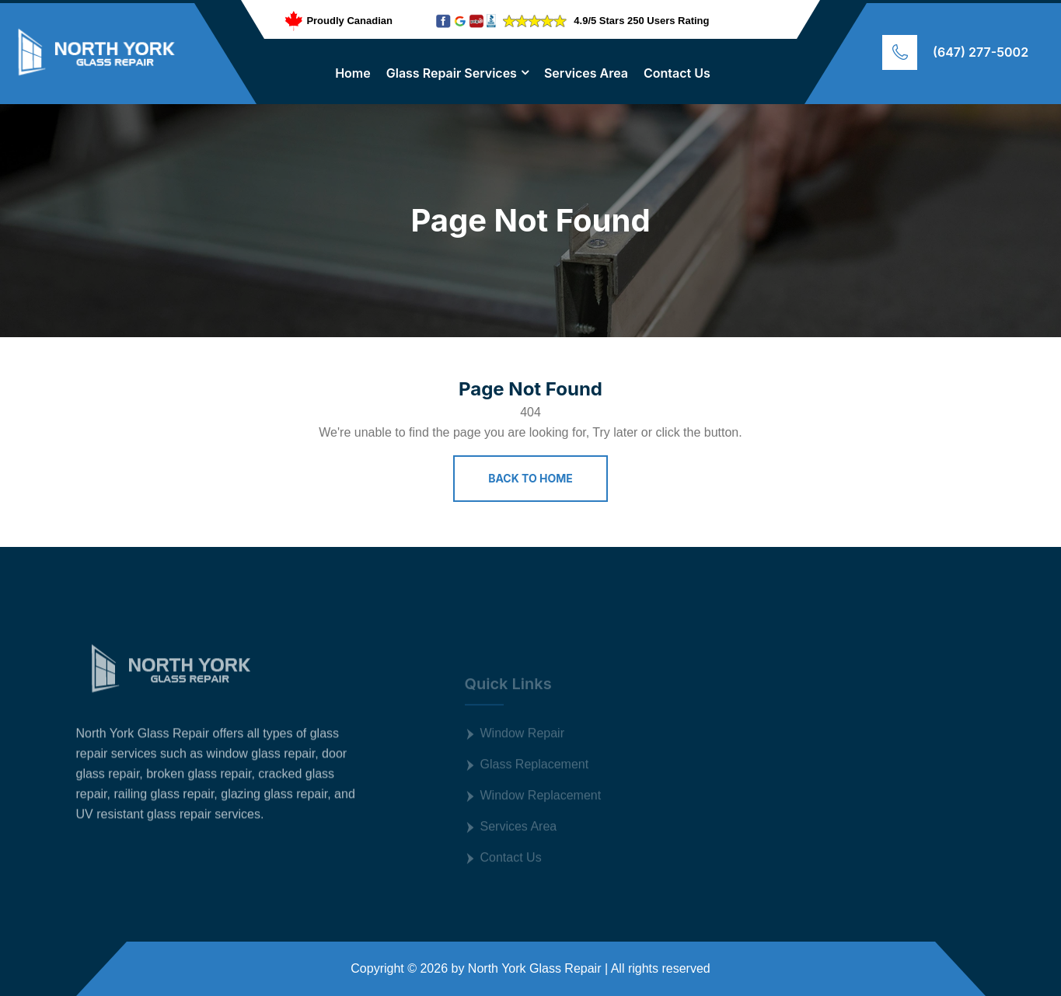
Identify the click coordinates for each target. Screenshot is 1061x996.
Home (353, 73)
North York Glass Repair (535, 968)
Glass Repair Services (451, 73)
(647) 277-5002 (980, 52)
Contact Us (677, 73)
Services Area (586, 73)
